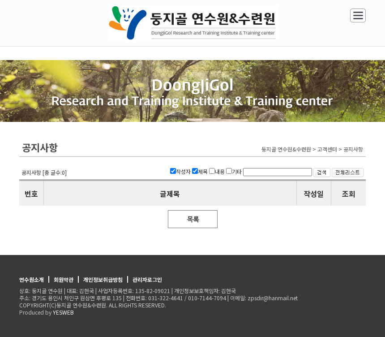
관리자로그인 (147, 279)
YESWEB (63, 312)
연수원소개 (31, 279)
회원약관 (63, 279)
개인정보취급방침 (103, 279)
